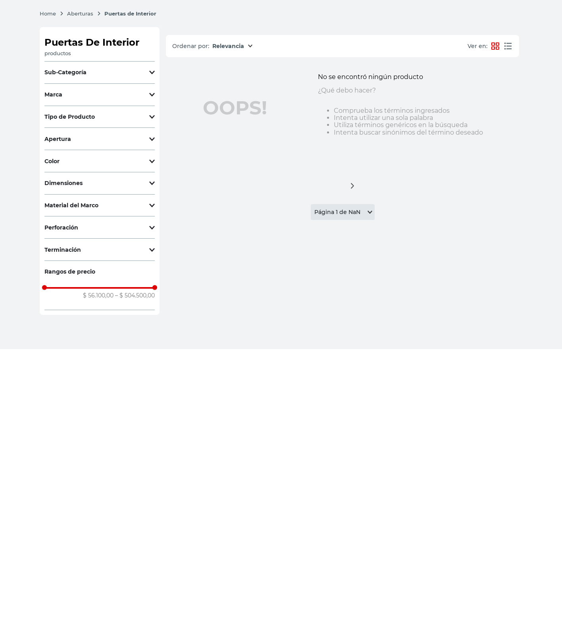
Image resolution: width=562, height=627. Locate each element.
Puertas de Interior (130, 13)
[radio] (508, 46)
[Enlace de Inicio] (52, 13)
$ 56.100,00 (98, 295)
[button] (99, 72)
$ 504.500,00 (135, 295)
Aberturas (80, 13)
